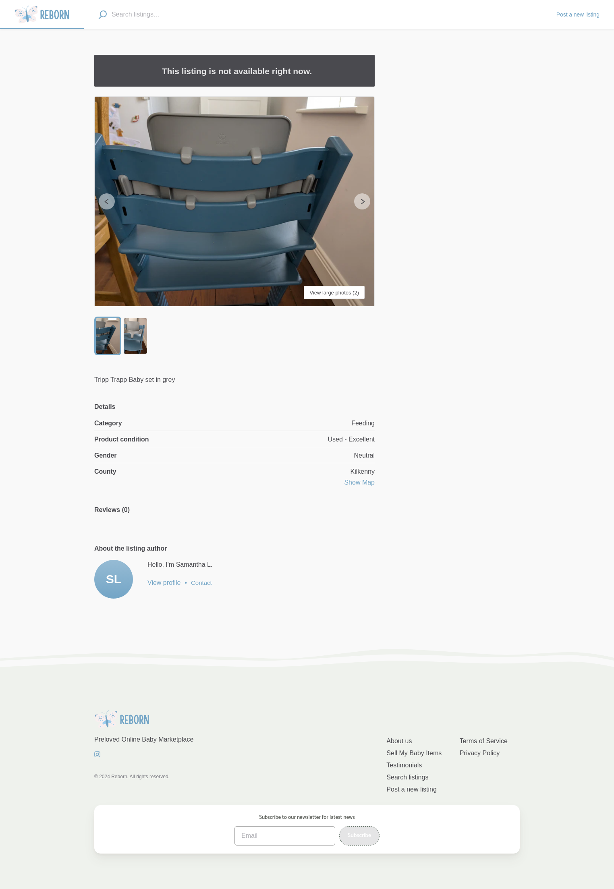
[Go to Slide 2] (135, 336)
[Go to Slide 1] (107, 336)
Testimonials (404, 765)
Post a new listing (411, 789)
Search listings (407, 777)
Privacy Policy (480, 753)
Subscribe (359, 835)
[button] (234, 202)
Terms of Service (484, 741)
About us (399, 741)
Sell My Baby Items (414, 753)
